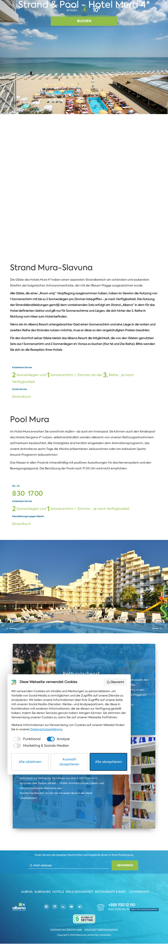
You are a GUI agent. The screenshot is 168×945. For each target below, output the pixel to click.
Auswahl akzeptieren (84, 931)
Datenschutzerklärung (29, 908)
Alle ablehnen (36, 931)
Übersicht (143, 865)
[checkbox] (28, 917)
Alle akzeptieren (131, 931)
